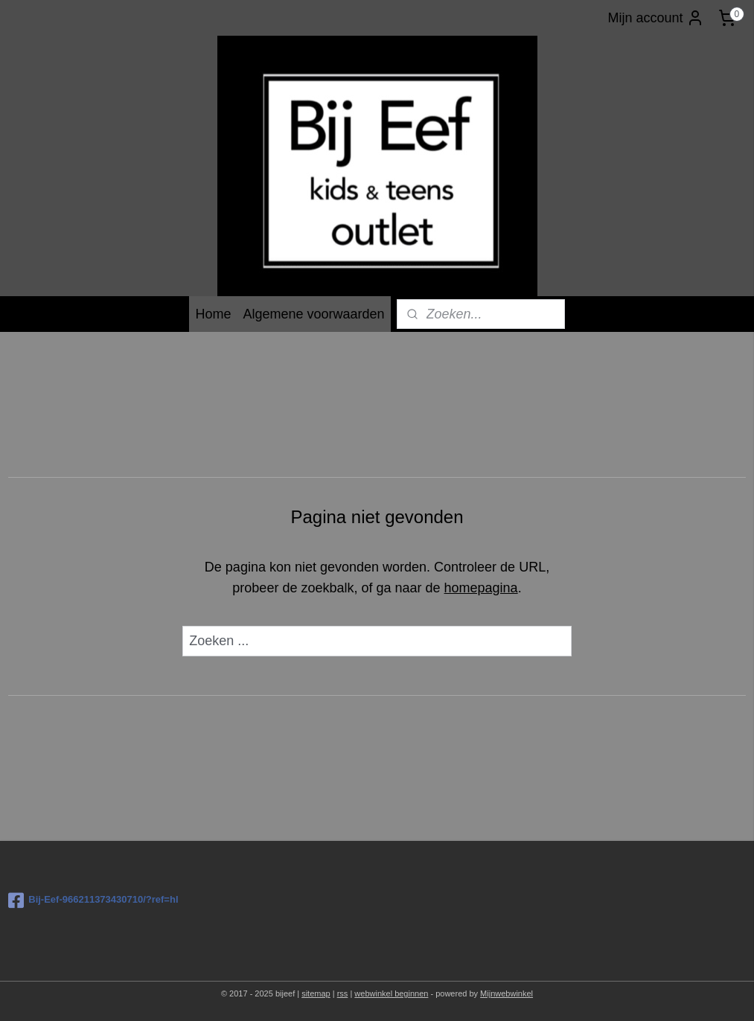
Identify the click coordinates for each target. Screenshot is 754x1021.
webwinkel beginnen (391, 993)
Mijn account (655, 18)
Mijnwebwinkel (506, 993)
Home (213, 314)
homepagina (481, 587)
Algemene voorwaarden (313, 314)
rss (342, 993)
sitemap (315, 993)
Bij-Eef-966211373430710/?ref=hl (93, 900)
